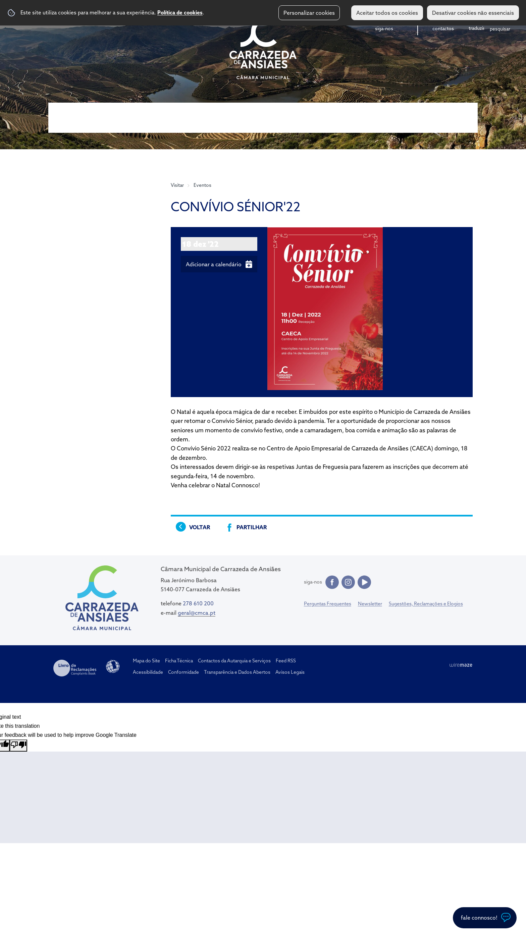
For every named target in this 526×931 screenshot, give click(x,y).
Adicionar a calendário (214, 264)
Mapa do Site (146, 661)
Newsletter (370, 604)
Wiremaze (461, 665)
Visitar (177, 185)
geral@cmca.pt (196, 612)
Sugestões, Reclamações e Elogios (426, 604)
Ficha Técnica (179, 661)
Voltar (199, 527)
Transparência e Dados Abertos (237, 672)
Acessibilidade (112, 666)
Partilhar (251, 527)
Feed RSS (286, 661)
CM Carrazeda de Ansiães (263, 48)
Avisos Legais (290, 672)
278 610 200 (198, 603)
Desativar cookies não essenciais (473, 12)
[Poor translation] (18, 746)
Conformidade (183, 672)
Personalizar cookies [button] (309, 12)
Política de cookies (180, 12)
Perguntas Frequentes (327, 604)
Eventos (202, 185)
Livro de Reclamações (74, 668)
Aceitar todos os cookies (387, 12)
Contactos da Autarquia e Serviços (234, 661)
